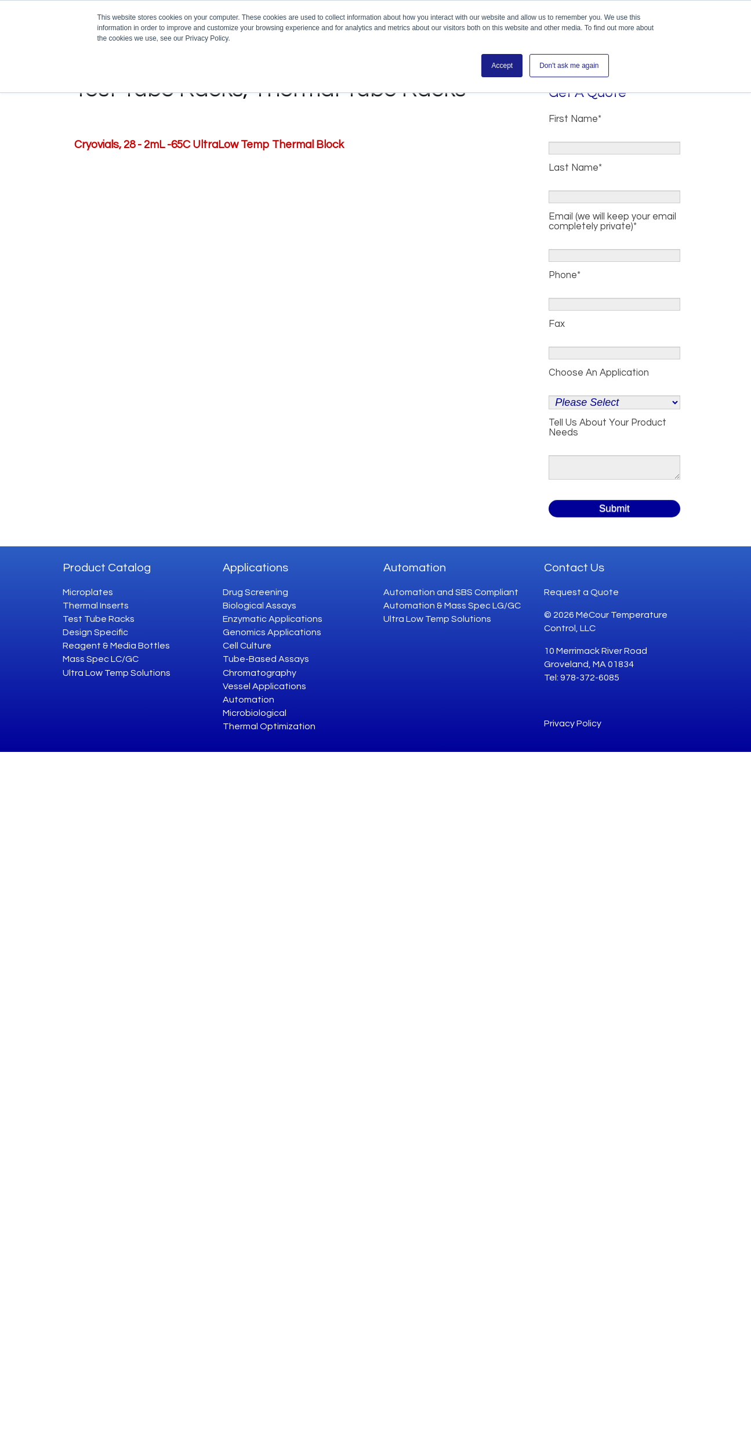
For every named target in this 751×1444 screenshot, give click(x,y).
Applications (255, 568)
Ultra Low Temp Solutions (116, 673)
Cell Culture (247, 645)
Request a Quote (581, 592)
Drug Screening (255, 592)
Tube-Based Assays (266, 659)
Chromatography (259, 673)
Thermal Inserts (96, 605)
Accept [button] (502, 66)
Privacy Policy (572, 723)
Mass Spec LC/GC (101, 659)
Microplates (88, 592)
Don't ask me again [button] (568, 66)
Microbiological (254, 713)
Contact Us (574, 568)
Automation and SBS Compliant (450, 592)
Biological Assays (259, 605)
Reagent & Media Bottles (116, 645)
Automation (248, 699)
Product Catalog (107, 568)
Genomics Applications (272, 632)
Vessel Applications (264, 686)
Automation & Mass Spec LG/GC (452, 605)
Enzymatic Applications (272, 619)
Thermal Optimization (269, 726)
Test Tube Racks (99, 619)
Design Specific (95, 632)
